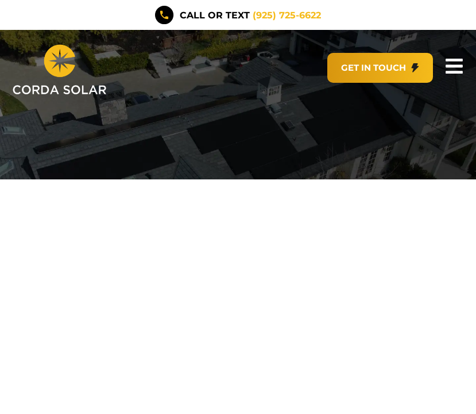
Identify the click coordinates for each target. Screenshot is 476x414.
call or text (249, 14)
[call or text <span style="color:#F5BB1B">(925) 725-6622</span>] (164, 15)
